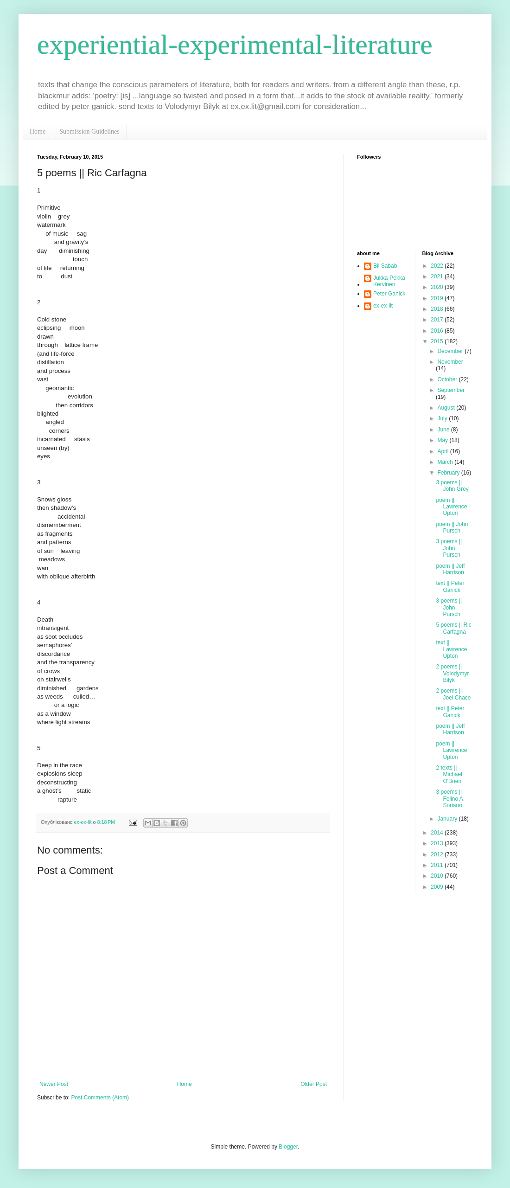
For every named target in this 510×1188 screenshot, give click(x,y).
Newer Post (53, 1084)
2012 (438, 854)
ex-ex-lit (383, 305)
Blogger (288, 1146)
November (450, 362)
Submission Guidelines (89, 131)
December (451, 351)
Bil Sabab (385, 266)
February (449, 472)
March (445, 462)
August (446, 408)
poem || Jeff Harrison (450, 569)
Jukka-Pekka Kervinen (389, 281)
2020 (438, 287)
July (443, 418)
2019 (438, 298)
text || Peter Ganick (450, 586)
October (448, 379)
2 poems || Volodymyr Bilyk (452, 673)
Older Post (313, 1084)
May (443, 440)
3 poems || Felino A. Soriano (450, 799)
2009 (438, 887)
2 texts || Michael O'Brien (449, 774)
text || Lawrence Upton (451, 649)
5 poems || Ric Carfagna (453, 628)
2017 (438, 319)
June (444, 429)
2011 (438, 865)
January (448, 819)
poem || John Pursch (452, 527)
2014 (438, 832)
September (451, 390)
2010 (438, 876)
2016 (438, 331)
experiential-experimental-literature (235, 44)
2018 (438, 309)
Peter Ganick (389, 293)
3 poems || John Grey (452, 485)
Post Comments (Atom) (100, 1097)
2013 (438, 843)
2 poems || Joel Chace (453, 693)
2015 (438, 341)
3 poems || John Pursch (449, 548)
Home (37, 131)
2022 (438, 266)
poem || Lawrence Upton (451, 507)
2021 (438, 276)
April (443, 451)
